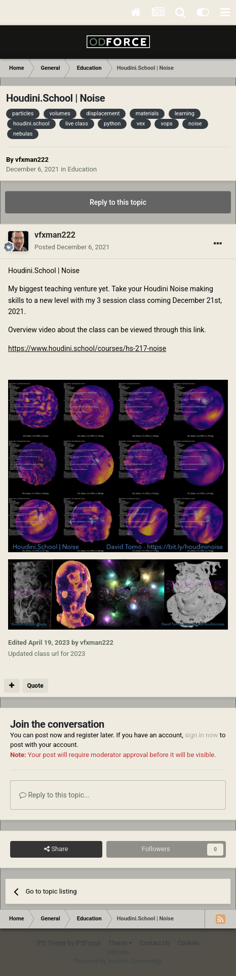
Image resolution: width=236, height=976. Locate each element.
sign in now (201, 735)
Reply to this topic (118, 202)
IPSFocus (88, 943)
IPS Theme (51, 943)
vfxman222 (32, 159)
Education (82, 169)
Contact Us (155, 943)
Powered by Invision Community (118, 961)
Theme (120, 943)
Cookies (188, 943)
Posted (72, 247)
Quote (35, 685)
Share (56, 849)
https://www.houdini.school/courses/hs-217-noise (87, 348)
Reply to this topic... (54, 795)
